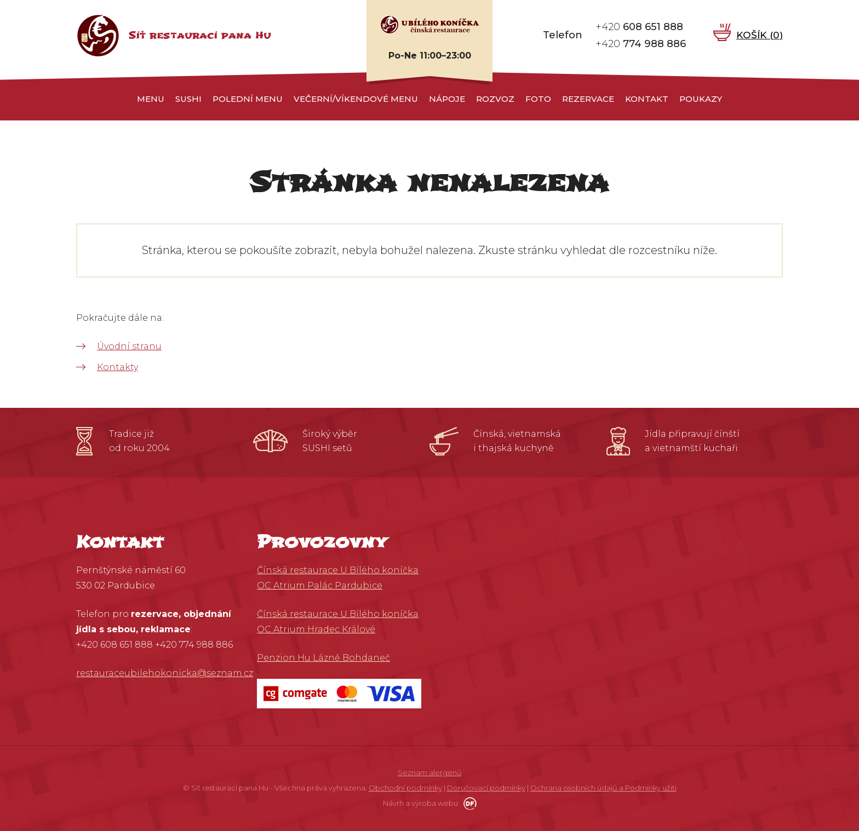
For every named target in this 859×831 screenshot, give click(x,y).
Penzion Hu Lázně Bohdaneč (323, 658)
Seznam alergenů (430, 772)
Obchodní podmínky (405, 787)
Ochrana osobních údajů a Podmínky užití (603, 787)
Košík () (759, 35)
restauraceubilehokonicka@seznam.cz (164, 673)
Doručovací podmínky (486, 787)
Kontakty (117, 367)
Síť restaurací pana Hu (199, 35)
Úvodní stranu (129, 346)
